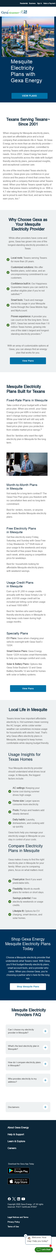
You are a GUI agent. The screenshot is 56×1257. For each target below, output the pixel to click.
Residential (24, 3)
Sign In (39, 3)
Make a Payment (49, 3)
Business (32, 3)
